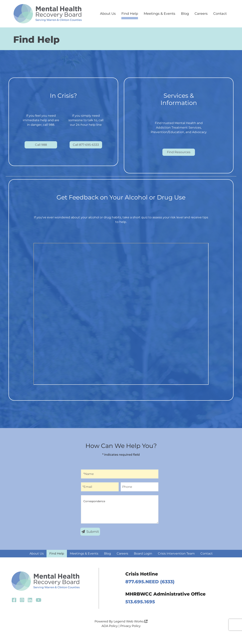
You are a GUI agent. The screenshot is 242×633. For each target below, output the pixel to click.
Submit (90, 532)
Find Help (129, 14)
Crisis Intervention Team (176, 553)
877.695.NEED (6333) (150, 581)
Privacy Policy (130, 626)
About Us (108, 14)
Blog (185, 14)
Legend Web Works (130, 621)
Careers (201, 14)
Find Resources (178, 152)
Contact (220, 14)
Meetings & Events (159, 14)
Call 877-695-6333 (86, 145)
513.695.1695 (140, 601)
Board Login (143, 553)
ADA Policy (110, 626)
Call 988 (41, 145)
